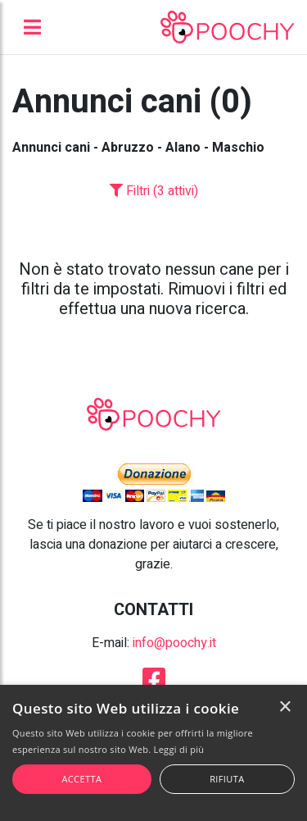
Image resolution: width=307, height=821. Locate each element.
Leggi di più (179, 749)
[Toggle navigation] (32, 27)
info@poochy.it (174, 643)
